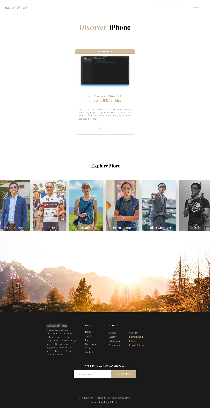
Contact (197, 7)
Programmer (114, 344)
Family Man (114, 340)
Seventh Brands (111, 401)
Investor (133, 340)
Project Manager (137, 344)
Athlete (112, 332)
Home (156, 7)
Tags (87, 348)
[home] (14, 6)
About (182, 7)
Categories (90, 344)
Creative (112, 336)
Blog (169, 7)
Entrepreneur (136, 336)
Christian (133, 332)
